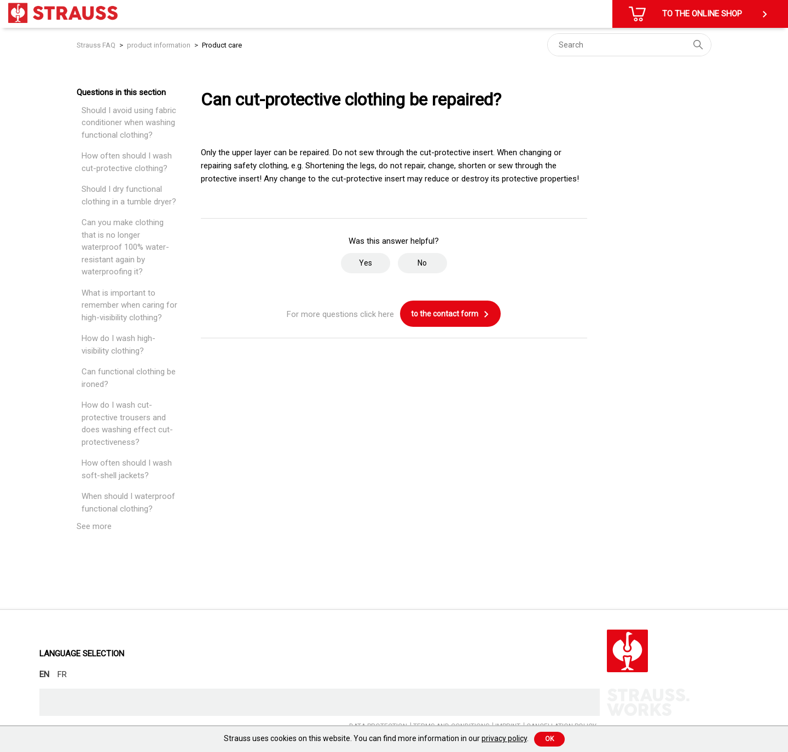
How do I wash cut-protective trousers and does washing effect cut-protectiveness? (127, 423)
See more (94, 526)
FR (62, 674)
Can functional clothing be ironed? (129, 378)
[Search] (629, 45)
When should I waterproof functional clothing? (128, 502)
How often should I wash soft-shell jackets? (127, 469)
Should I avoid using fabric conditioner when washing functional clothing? (129, 122)
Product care (222, 45)
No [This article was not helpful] (422, 262)
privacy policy (504, 738)
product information (159, 45)
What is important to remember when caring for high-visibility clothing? (129, 305)
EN (44, 674)
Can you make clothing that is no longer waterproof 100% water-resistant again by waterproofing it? (125, 247)
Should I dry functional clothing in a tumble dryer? (129, 195)
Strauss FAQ (97, 45)
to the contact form (450, 314)
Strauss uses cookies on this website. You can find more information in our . (376, 738)
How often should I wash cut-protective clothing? (127, 162)
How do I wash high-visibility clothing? (118, 344)
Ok (549, 739)
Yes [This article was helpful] (365, 262)
